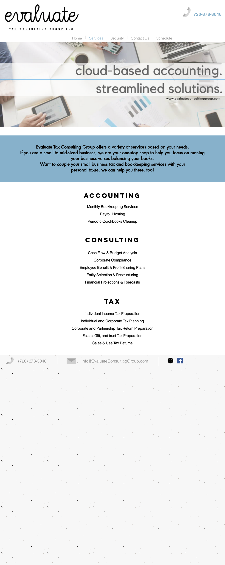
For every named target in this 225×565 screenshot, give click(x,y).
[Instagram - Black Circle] (170, 360)
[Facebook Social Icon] (180, 360)
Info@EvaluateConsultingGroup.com (115, 361)
